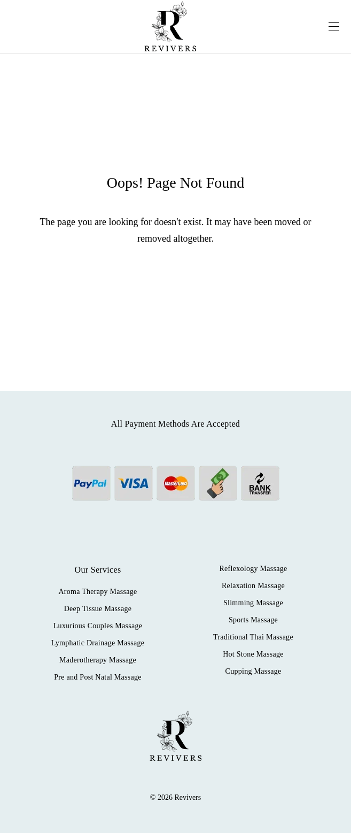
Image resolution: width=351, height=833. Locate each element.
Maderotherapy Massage (97, 660)
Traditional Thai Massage (253, 637)
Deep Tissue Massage (98, 609)
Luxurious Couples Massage (97, 626)
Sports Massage (253, 620)
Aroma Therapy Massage (97, 592)
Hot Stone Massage (253, 654)
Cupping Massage (253, 671)
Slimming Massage (253, 603)
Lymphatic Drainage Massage (97, 643)
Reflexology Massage (253, 569)
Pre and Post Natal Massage (98, 677)
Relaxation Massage (253, 586)
